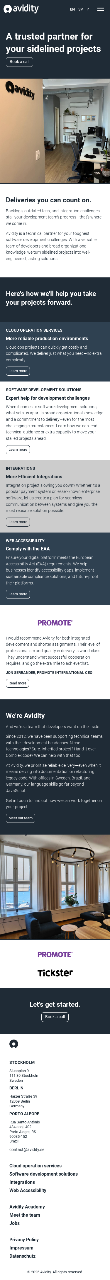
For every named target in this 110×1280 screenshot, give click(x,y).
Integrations (22, 1182)
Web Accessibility (27, 1190)
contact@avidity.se (26, 1149)
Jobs (14, 1223)
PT (89, 9)
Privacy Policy (24, 1239)
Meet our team (21, 818)
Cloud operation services (35, 1166)
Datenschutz (22, 1256)
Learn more (18, 371)
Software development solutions (43, 1174)
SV (80, 9)
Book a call (19, 61)
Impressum (21, 1248)
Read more (17, 683)
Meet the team (24, 1215)
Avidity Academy (27, 1207)
